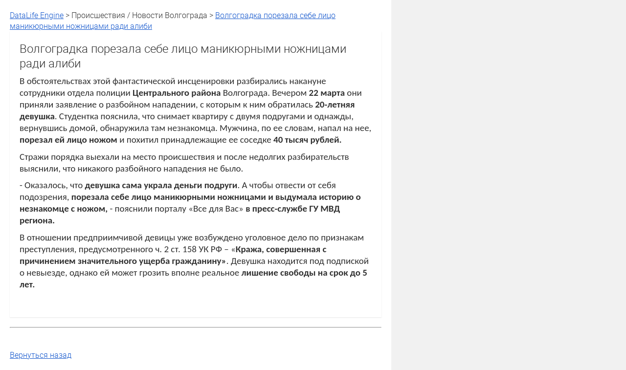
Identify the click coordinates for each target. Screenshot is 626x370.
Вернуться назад (40, 354)
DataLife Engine (37, 15)
